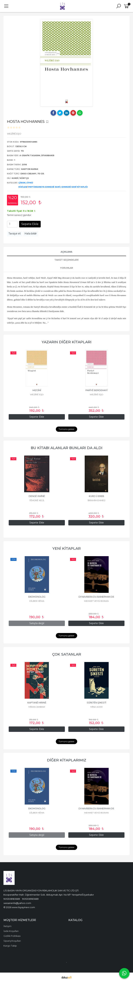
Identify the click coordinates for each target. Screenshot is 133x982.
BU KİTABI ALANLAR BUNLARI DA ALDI (66, 448)
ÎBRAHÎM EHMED (96, 500)
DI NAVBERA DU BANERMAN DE (96, 596)
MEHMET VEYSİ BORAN (96, 601)
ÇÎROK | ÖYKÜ (25, 182)
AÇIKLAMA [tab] (66, 251)
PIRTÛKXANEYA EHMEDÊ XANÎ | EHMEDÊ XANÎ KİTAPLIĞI (58, 187)
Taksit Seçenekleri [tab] (66, 260)
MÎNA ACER (96, 706)
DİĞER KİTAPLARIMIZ (66, 760)
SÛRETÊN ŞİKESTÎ (96, 702)
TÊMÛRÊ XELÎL (37, 500)
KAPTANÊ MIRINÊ (36, 702)
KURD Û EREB (96, 496)
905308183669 (11, 898)
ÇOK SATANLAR (66, 654)
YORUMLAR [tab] (66, 268)
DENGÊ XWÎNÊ (37, 496)
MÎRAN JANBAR (37, 706)
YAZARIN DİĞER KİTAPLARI (66, 342)
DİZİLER (22, 187)
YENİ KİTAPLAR (66, 548)
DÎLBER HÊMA (36, 601)
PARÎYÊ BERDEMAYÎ (96, 390)
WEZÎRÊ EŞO (37, 394)
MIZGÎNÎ (37, 390)
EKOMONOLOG (36, 596)
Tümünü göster (66, 429)
